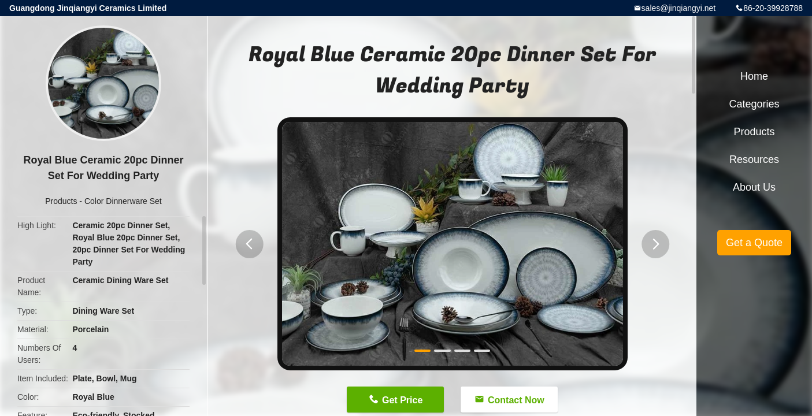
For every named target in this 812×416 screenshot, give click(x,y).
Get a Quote (754, 242)
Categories (754, 104)
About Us (754, 187)
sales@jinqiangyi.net (679, 8)
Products (61, 201)
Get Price (402, 400)
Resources (754, 159)
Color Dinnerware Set (123, 201)
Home (754, 76)
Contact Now (516, 400)
